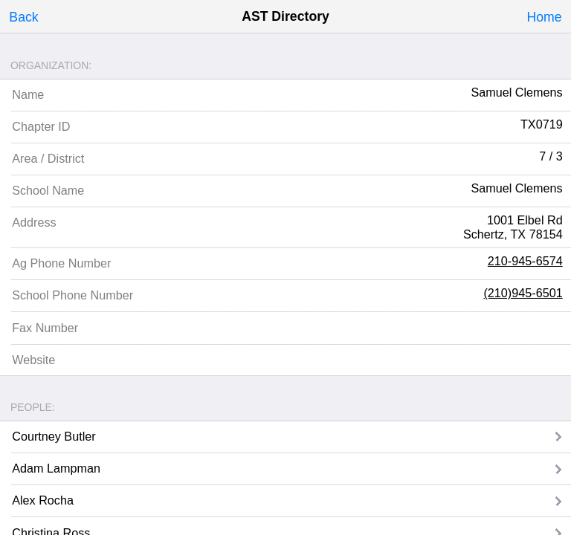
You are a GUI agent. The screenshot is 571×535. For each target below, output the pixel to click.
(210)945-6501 (522, 292)
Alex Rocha (43, 500)
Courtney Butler (53, 436)
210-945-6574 (525, 261)
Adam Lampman (56, 468)
